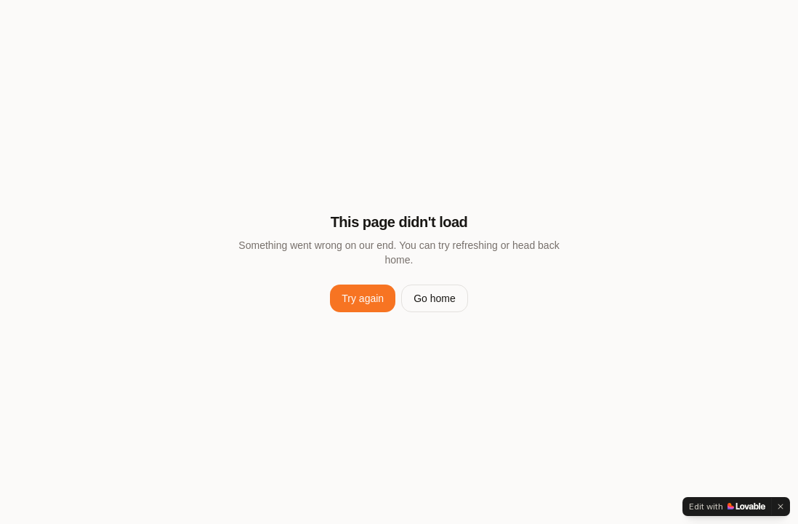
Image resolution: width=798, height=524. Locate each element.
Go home (435, 298)
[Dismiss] (780, 506)
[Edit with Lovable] (727, 506)
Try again (363, 298)
